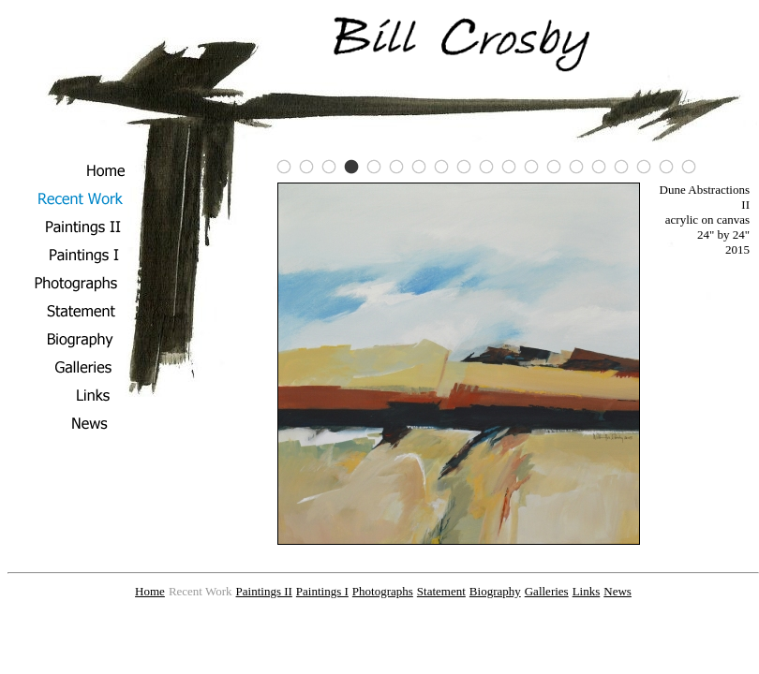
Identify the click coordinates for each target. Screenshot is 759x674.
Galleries (547, 591)
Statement (441, 591)
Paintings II (264, 591)
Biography (495, 591)
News (617, 591)
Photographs (382, 591)
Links (587, 591)
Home (150, 591)
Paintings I (322, 591)
